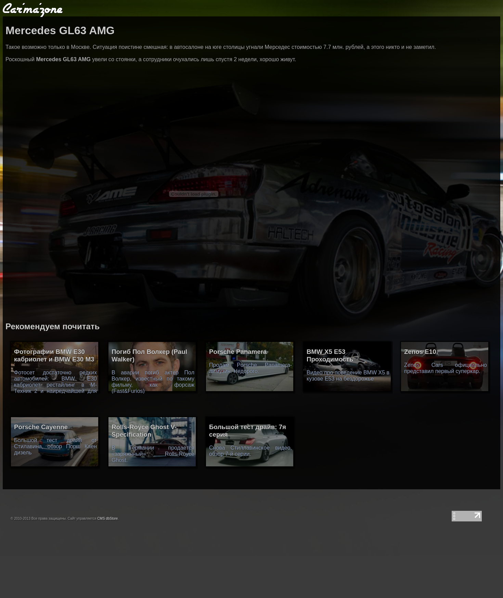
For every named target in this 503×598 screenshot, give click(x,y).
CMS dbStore (107, 518)
